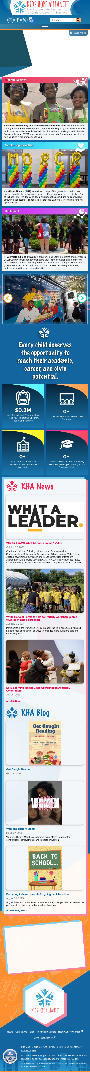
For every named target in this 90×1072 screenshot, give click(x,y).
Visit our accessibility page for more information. (54, 1059)
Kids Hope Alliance (41, 7)
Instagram (10, 20)
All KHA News (13, 701)
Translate (31, 20)
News (10, 1031)
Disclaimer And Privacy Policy (47, 1047)
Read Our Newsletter (70, 1031)
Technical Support (46, 1031)
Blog (32, 1031)
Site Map (25, 1047)
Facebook (17, 20)
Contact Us (21, 1031)
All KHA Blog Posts (16, 910)
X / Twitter (24, 20)
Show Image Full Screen (45, 299)
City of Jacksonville (45, 1037)
